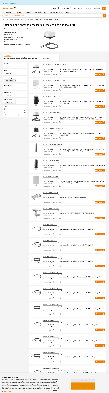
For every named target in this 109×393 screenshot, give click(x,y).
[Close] (105, 2)
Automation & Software (19, 19)
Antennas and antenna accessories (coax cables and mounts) (74, 67)
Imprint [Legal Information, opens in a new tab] (9, 391)
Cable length (6, 107)
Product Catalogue (10, 19)
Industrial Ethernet (29, 19)
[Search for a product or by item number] (53, 16)
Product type (6, 63)
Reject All (83, 384)
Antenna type (7, 70)
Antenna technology (8, 78)
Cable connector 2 (8, 99)
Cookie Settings (83, 380)
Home (4, 19)
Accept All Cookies (83, 388)
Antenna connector (8, 85)
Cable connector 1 (8, 92)
